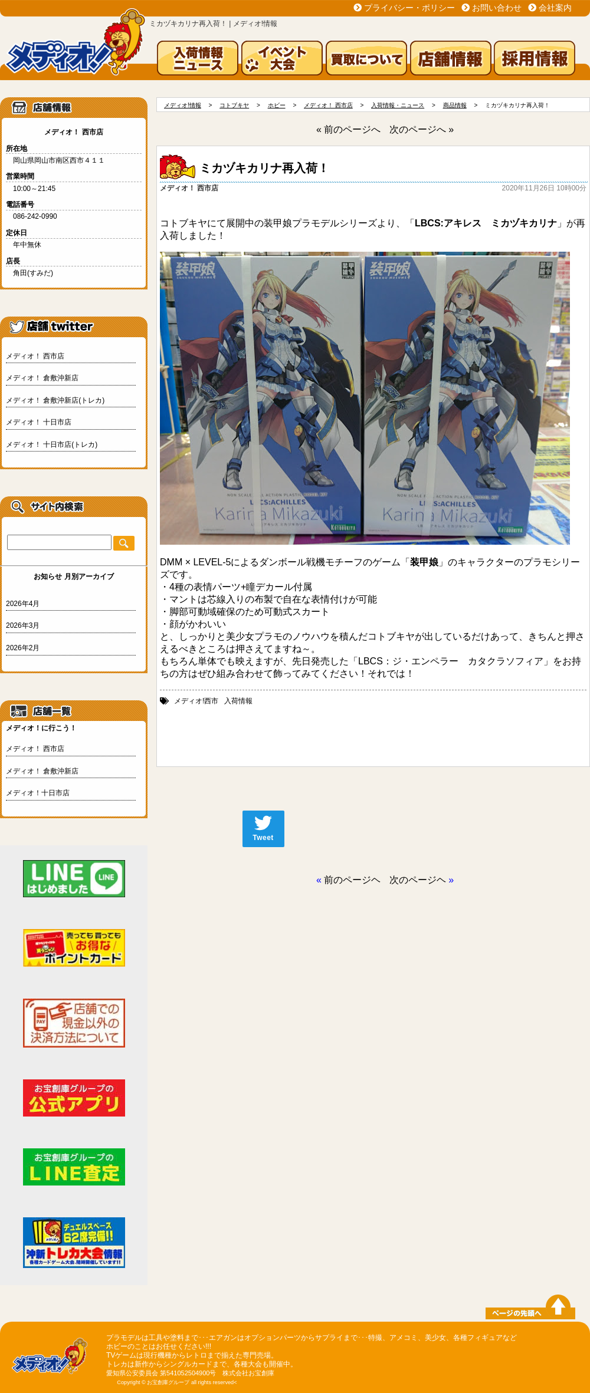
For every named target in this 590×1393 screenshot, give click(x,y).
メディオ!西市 (196, 701)
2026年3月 (23, 625)
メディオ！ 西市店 (35, 356)
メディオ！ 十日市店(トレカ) (51, 444)
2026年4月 (23, 604)
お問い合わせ (497, 7)
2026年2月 (23, 648)
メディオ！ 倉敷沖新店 (42, 378)
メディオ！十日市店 (38, 793)
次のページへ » (421, 129)
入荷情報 (238, 701)
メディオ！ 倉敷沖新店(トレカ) (55, 400)
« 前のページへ (348, 129)
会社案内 (555, 7)
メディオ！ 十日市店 (38, 422)
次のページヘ (417, 880)
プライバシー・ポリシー (409, 7)
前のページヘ (352, 880)
